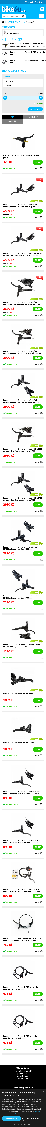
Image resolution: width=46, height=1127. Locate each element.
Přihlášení (29, 2)
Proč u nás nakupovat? (23, 1071)
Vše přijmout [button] (11, 1118)
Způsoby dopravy (23, 1073)
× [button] (43, 1091)
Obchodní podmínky (23, 1087)
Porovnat (36, 168)
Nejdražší (12, 121)
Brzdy (21, 22)
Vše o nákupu (23, 1068)
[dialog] (23, 1108)
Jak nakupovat (23, 1078)
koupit (38, 162)
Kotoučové (30, 22)
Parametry (37, 109)
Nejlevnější (33, 117)
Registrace (39, 2)
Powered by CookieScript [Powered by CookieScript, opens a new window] (23, 1124)
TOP (12, 117)
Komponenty (11, 22)
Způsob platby (23, 1076)
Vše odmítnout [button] (33, 1118)
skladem (38, 103)
